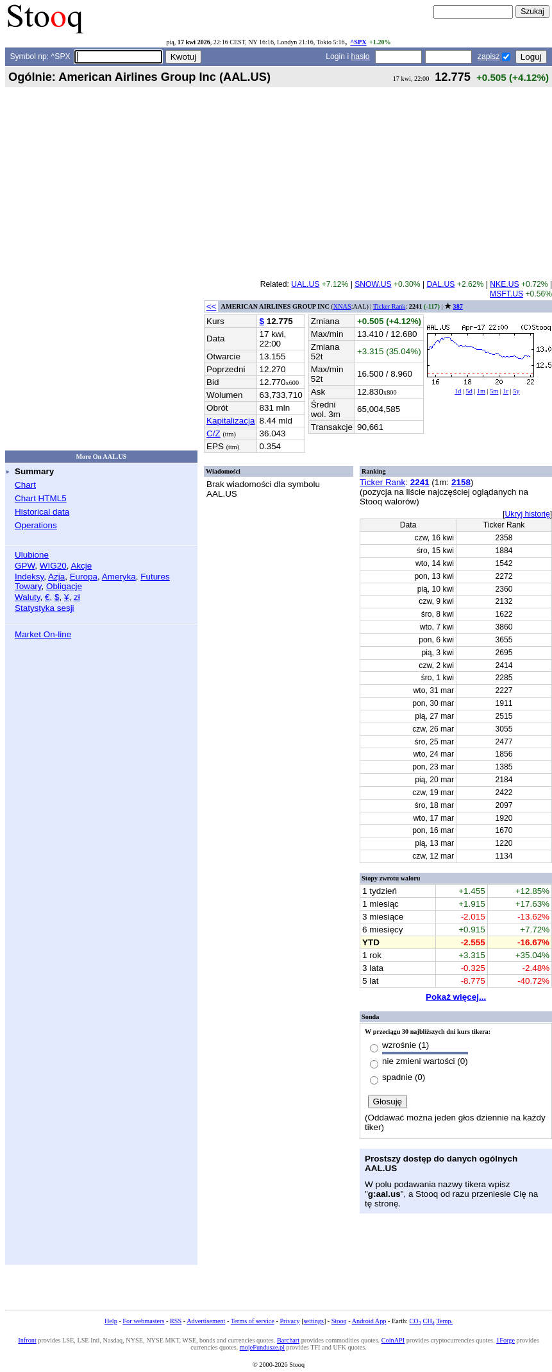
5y (516, 391)
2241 (420, 482)
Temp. (444, 1321)
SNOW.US (373, 284)
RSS (175, 1321)
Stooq (339, 1321)
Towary (28, 586)
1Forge (505, 1340)
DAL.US (440, 284)
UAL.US (305, 284)
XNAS (342, 306)
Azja (56, 576)
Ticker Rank (389, 306)
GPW (25, 565)
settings (314, 1321)
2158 (461, 482)
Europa (83, 576)
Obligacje (64, 586)
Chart (25, 485)
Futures (155, 576)
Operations (36, 525)
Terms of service (252, 1321)
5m (494, 391)
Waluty (27, 597)
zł (77, 597)
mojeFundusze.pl (262, 1347)
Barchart (288, 1340)
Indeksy (29, 576)
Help (111, 1321)
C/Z (213, 433)
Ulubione (32, 555)
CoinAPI (393, 1340)
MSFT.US (506, 293)
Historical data (42, 512)
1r (505, 391)
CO (415, 1321)
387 (458, 306)
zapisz (488, 56)
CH (429, 1321)
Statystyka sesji (44, 608)
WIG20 (53, 565)
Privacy (289, 1321)
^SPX (358, 42)
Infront (27, 1340)
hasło (360, 56)
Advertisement (206, 1321)
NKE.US (504, 284)
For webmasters (143, 1321)
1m (481, 391)
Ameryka (119, 576)
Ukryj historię (527, 514)
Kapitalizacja (230, 420)
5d (469, 391)
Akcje (81, 565)
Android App (369, 1321)
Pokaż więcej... (456, 997)
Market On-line (43, 634)
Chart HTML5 (41, 498)
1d (458, 391)
